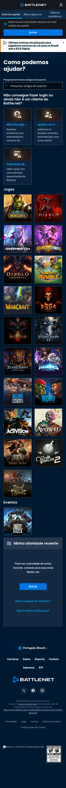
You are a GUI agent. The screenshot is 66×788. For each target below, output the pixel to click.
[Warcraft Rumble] (48, 269)
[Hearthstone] (48, 239)
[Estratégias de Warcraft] (18, 300)
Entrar (33, 32)
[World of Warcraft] (18, 208)
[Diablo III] (18, 331)
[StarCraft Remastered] (18, 361)
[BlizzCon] (18, 521)
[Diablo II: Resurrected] (48, 300)
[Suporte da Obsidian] (48, 422)
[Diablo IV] (48, 208)
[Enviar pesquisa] (6, 86)
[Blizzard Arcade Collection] (18, 392)
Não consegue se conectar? (33, 601)
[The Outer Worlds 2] (48, 453)
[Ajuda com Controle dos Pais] (48, 126)
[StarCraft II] (48, 331)
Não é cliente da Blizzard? (33, 610)
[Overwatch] (18, 239)
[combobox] (33, 86)
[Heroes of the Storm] (48, 361)
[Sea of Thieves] (18, 484)
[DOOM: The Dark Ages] (18, 453)
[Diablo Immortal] (18, 269)
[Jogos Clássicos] (48, 392)
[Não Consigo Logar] (18, 126)
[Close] (63, 45)
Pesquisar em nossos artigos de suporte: (25, 80)
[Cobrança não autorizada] (18, 166)
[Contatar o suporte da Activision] (18, 422)
